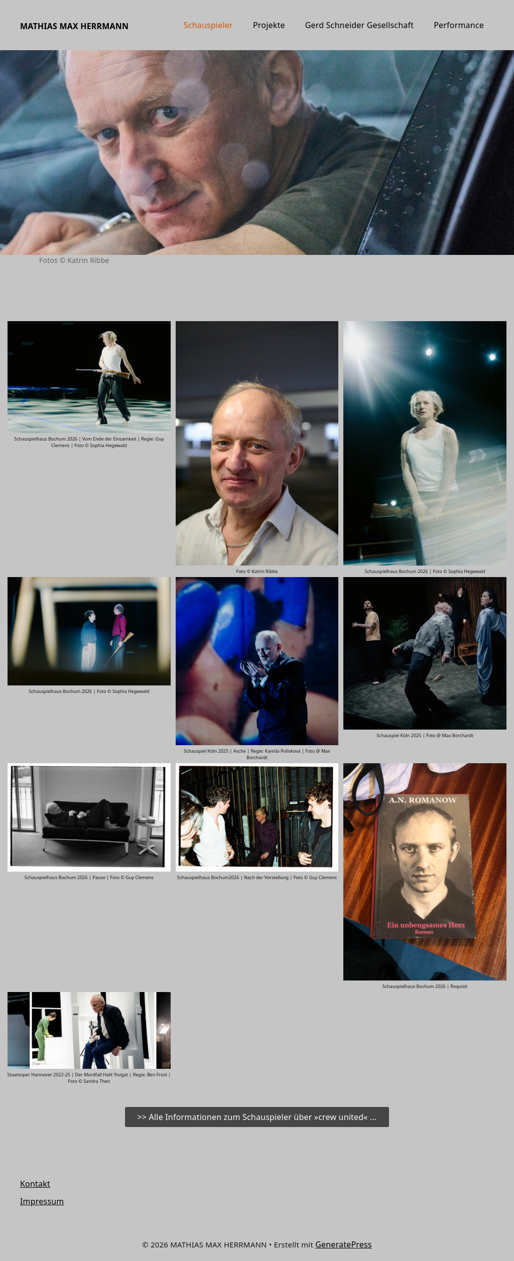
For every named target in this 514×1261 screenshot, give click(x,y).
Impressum (42, 1201)
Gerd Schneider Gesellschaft (359, 25)
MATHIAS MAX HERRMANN (74, 26)
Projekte (269, 25)
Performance (459, 25)
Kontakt (35, 1183)
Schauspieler (208, 25)
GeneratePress (343, 1244)
